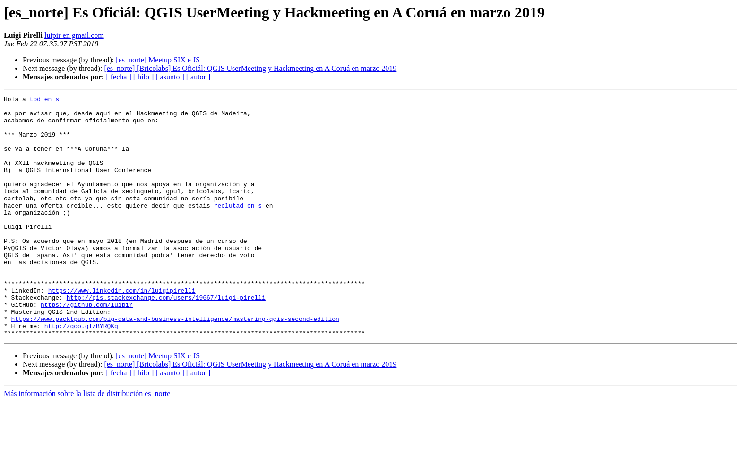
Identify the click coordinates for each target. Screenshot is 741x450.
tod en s (44, 100)
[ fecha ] (118, 77)
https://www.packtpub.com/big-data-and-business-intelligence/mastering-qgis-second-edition (175, 364)
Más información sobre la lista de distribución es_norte (87, 442)
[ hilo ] (143, 77)
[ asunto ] (169, 77)
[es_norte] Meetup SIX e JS (158, 60)
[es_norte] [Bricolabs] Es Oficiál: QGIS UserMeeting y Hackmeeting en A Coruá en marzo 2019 (250, 68)
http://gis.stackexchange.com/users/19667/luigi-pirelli (166, 338)
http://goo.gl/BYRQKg (81, 372)
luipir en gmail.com (74, 35)
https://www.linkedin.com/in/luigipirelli (122, 330)
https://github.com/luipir (87, 347)
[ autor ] (198, 77)
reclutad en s (238, 228)
